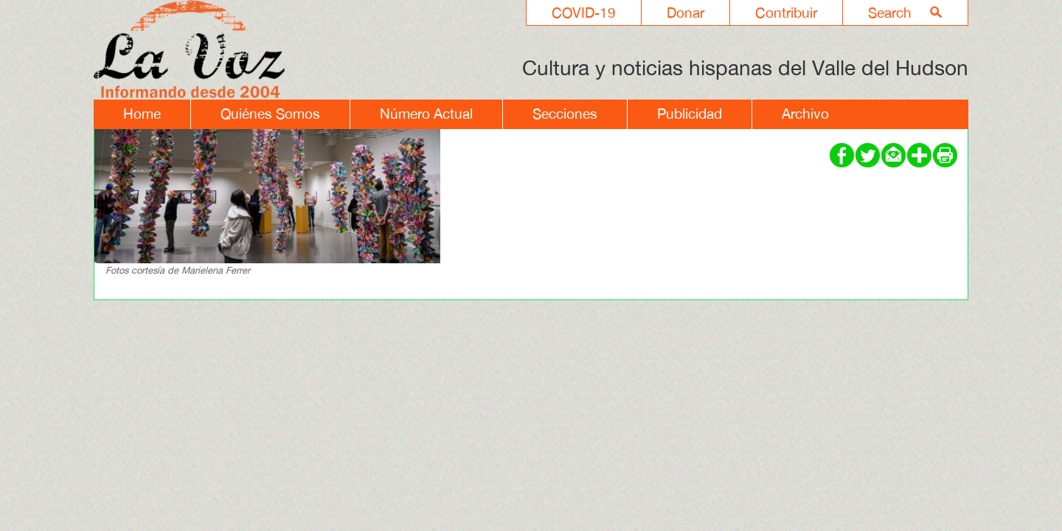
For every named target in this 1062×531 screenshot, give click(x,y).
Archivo (805, 113)
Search (890, 12)
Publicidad (689, 113)
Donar (685, 12)
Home (142, 113)
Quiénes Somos (270, 113)
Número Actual (426, 113)
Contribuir (786, 12)
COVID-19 (584, 12)
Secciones (564, 113)
